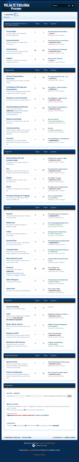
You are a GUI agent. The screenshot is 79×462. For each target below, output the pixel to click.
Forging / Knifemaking (55, 342)
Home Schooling (12, 307)
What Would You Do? (14, 258)
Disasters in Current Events (16, 98)
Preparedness (9, 70)
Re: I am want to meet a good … (58, 372)
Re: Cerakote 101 (53, 268)
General (9, 214)
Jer (50, 260)
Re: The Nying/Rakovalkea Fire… (58, 223)
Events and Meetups (14, 372)
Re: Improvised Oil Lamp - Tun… (58, 76)
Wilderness (10, 223)
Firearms (9, 267)
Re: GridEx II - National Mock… (58, 87)
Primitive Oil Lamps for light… (58, 158)
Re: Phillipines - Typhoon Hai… (58, 98)
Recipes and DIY (12, 333)
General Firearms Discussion (15, 273)
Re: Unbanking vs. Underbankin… (59, 139)
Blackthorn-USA (55, 42)
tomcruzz (53, 78)
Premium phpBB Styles (46, 443)
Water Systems (23, 111)
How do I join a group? (55, 58)
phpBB (30, 450)
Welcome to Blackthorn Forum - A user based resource (16, 24)
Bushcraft (8, 152)
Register (17, 393)
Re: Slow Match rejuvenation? (58, 169)
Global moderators (29, 415)
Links (8, 314)
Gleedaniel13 (54, 140)
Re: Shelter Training (54, 178)
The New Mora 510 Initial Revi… (58, 280)
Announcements (12, 40)
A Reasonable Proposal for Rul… (58, 259)
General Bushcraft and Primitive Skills (15, 159)
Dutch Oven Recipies (55, 333)
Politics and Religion (42, 415)
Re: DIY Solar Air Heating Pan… (58, 107)
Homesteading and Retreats (17, 107)
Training (22, 275)
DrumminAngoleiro (56, 121)
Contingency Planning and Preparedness (16, 88)
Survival (7, 207)
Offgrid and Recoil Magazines (57, 324)
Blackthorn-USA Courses (15, 342)
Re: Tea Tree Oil (53, 119)
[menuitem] (16, 14)
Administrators (17, 415)
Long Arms (9, 275)
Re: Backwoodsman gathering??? (59, 241)
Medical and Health (13, 119)
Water (8, 187)
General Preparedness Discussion (14, 77)
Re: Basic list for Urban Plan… (57, 232)
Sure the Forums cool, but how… (58, 40)
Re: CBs (50, 128)
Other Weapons (12, 279)
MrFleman (53, 89)
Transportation (12, 249)
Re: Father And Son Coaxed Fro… (58, 214)
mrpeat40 (55, 425)
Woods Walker (54, 282)
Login (10, 393)
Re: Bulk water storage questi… (58, 187)
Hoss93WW (53, 198)
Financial (9, 138)
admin (52, 33)
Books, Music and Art (14, 324)
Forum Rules (11, 31)
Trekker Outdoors (55, 130)
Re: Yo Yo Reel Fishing (55, 196)
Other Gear (10, 288)
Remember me (61, 396)
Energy (16, 111)
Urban (8, 231)
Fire (7, 169)
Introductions (11, 49)
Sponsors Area (11, 362)
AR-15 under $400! (54, 289)
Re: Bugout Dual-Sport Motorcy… (59, 250)
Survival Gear (11, 240)
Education (8, 300)
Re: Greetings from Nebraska (57, 49)
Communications (12, 128)
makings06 (53, 251)
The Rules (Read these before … (58, 31)
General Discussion (11, 355)
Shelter (9, 178)
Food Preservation (11, 114)
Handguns (17, 275)
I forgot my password (49, 396)
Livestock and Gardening (13, 112)
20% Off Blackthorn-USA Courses (59, 362)
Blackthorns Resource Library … (58, 314)
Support (9, 58)
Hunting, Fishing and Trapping (17, 196)
